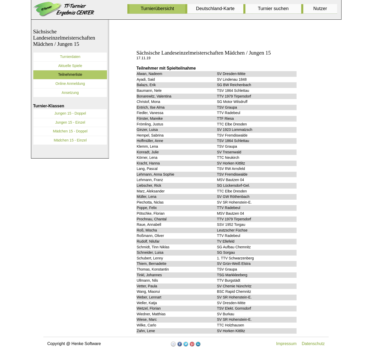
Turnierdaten (70, 57)
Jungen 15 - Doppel (70, 113)
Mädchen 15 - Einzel (70, 140)
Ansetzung (70, 93)
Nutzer (320, 8)
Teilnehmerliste (70, 74)
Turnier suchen (273, 8)
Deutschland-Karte (215, 8)
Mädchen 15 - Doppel (70, 131)
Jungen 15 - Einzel (70, 122)
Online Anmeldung (70, 83)
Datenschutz (313, 343)
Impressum (286, 343)
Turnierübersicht (157, 8)
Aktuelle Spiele (70, 66)
